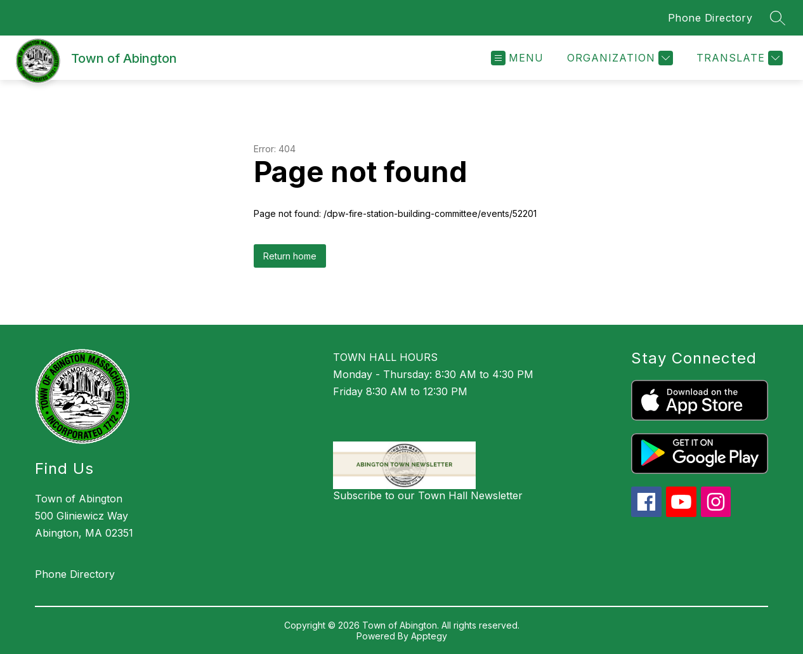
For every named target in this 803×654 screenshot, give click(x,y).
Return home (290, 256)
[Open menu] (517, 58)
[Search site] (777, 17)
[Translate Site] (738, 58)
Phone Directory (710, 17)
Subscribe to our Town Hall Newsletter (428, 495)
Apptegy (429, 636)
